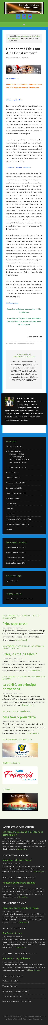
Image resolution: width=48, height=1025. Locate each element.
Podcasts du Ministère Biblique (18, 882)
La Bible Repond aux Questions (17, 524)
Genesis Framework (15, 1019)
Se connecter (38, 1019)
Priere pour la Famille (13, 451)
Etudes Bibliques (12, 472)
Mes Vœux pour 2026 (19, 717)
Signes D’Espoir (11, 581)
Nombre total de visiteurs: (12, 991)
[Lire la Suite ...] (21, 640)
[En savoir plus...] (40, 872)
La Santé (9, 529)
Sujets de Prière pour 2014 (16, 558)
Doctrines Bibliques (13, 478)
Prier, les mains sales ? (19, 654)
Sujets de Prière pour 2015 (16, 563)
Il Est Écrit (9, 509)
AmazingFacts (11, 504)
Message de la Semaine (14, 446)
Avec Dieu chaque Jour (17, 457)
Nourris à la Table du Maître (19, 459)
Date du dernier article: (11, 1002)
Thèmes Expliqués (12, 498)
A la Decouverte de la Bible (16, 483)
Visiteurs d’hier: (8, 986)
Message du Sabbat (16, 454)
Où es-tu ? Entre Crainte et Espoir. (20, 907)
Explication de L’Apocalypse (16, 493)
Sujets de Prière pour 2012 (24, 344)
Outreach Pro (40, 1016)
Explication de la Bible (14, 488)
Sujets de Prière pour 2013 (16, 552)
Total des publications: (10, 996)
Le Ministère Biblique (24, 8)
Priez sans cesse (14, 623)
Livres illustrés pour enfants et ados (19, 599)
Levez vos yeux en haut (17, 462)
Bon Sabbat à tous (12, 933)
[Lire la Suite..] (22, 849)
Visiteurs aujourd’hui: (10, 981)
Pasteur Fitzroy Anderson (16, 958)
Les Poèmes (10, 514)
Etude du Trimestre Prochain (16, 467)
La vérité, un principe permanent (19, 686)
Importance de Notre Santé (17, 860)
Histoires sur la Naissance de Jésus (18, 519)
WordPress (27, 1019)
